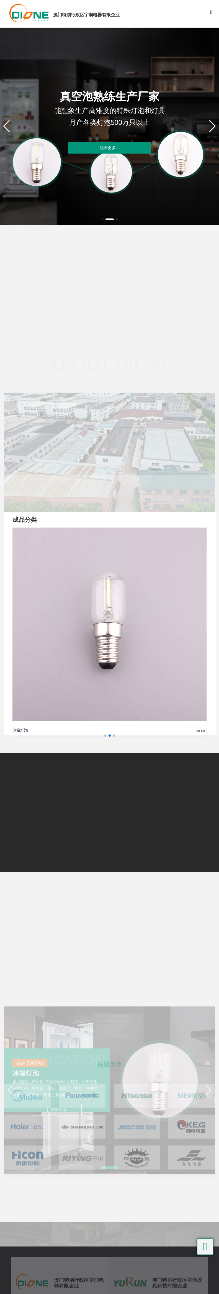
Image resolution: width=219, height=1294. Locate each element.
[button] (102, 219)
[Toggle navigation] (211, 13)
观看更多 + (109, 148)
